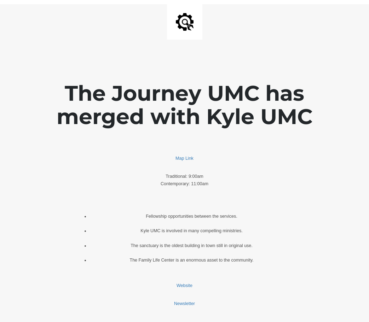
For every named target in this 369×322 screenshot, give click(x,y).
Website (184, 285)
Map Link (184, 158)
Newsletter (184, 303)
